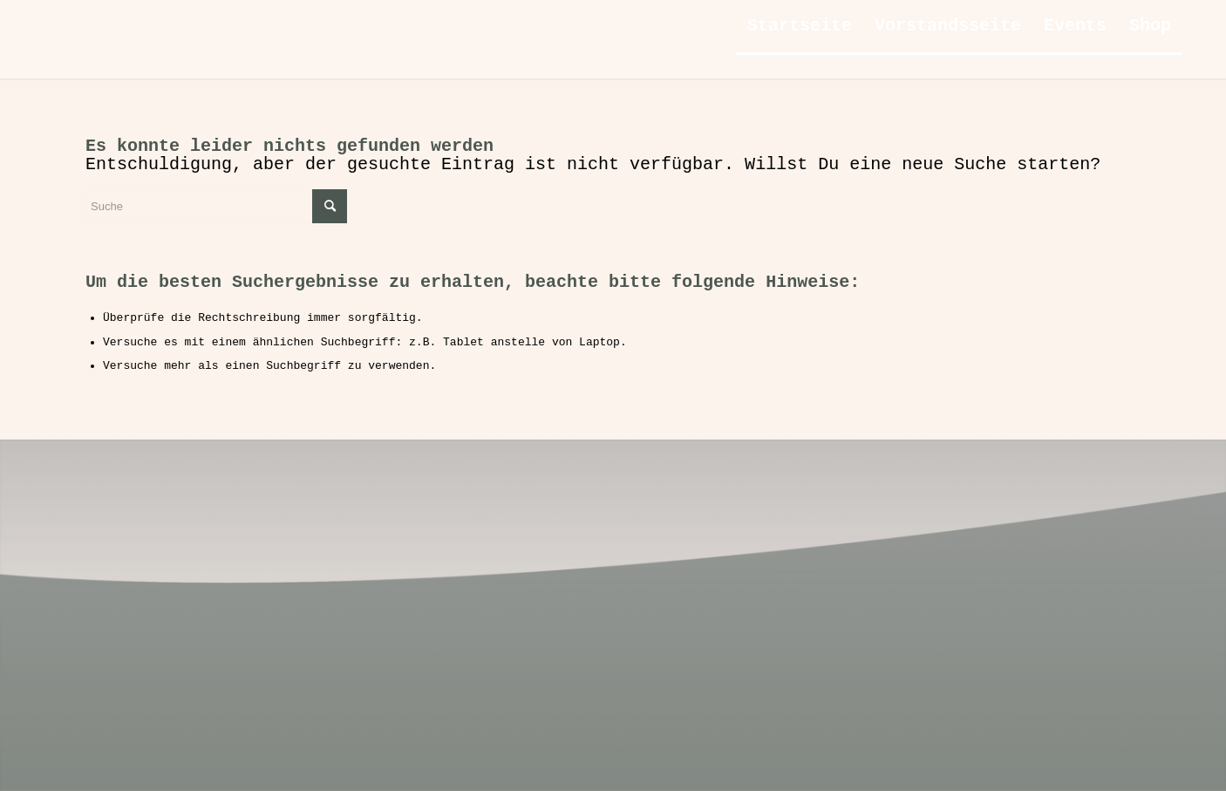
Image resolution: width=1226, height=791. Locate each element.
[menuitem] (799, 26)
